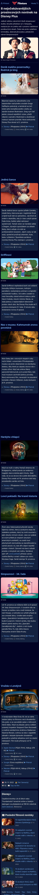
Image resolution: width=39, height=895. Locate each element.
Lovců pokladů (14, 554)
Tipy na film (14, 785)
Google (6, 762)
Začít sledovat (7, 807)
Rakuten (7, 768)
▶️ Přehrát (30, 127)
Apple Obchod (9, 748)
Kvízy (34, 892)
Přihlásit (5, 3)
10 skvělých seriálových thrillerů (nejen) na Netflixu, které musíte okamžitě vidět (26, 871)
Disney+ (7, 127)
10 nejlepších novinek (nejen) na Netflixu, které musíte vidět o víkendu (25, 832)
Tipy (23, 892)
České (17, 892)
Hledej (34, 3)
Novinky (10, 892)
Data (29, 892)
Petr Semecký (23, 782)
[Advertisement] (19, 156)
